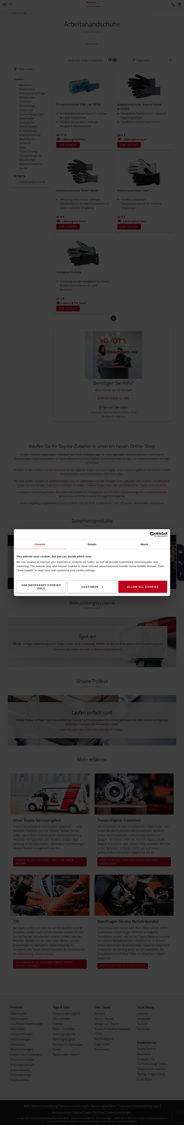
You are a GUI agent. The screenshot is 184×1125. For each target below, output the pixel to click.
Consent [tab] (40, 544)
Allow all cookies (142, 586)
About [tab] (144, 544)
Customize (92, 586)
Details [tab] (92, 544)
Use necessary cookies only (41, 586)
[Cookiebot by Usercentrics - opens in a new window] (152, 534)
